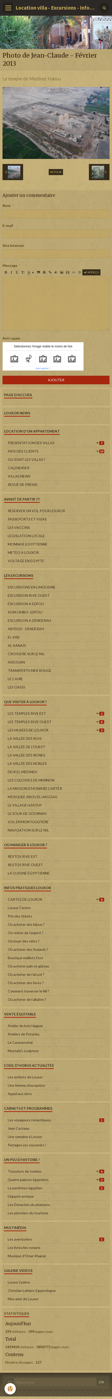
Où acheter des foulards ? (28, 949)
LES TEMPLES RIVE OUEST (56, 722)
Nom (7, 205)
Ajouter (56, 380)
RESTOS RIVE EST (22, 856)
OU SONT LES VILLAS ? (26, 459)
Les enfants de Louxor (25, 1077)
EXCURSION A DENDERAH (29, 620)
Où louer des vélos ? (23, 941)
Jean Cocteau (18, 1128)
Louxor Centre (19, 908)
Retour (56, 172)
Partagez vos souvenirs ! (27, 1145)
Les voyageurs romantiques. (56, 1120)
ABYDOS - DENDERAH (26, 629)
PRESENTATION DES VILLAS (56, 443)
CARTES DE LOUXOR (56, 899)
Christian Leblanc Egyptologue (32, 1290)
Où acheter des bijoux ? (26, 924)
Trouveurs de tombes (56, 1171)
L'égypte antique (21, 1196)
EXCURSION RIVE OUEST (29, 595)
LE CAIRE (15, 679)
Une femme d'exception (26, 1085)
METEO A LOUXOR (23, 552)
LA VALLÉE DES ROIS (25, 738)
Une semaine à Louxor (25, 1136)
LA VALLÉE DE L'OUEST (26, 747)
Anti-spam (11, 338)
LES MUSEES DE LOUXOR (56, 730)
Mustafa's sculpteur (23, 1051)
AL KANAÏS (17, 645)
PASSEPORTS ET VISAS (27, 519)
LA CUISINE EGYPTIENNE (29, 873)
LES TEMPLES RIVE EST (56, 713)
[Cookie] (10, 1388)
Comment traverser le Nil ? (28, 991)
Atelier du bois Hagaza (25, 1026)
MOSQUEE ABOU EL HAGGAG (33, 797)
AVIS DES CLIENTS (56, 451)
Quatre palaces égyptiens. (56, 1179)
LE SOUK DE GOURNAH (27, 813)
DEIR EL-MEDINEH (22, 772)
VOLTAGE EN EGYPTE (26, 561)
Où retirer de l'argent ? (25, 933)
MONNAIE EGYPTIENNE (27, 544)
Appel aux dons (20, 1094)
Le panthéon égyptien (56, 1188)
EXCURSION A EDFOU (26, 604)
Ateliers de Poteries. (24, 1034)
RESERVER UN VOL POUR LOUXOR (36, 511)
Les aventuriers (56, 1239)
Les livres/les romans (24, 1247)
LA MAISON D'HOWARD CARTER (35, 788)
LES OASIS (16, 687)
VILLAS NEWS (19, 476)
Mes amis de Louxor (23, 1299)
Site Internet (13, 245)
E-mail (8, 225)
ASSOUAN (16, 662)
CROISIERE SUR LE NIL (26, 654)
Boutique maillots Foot (25, 958)
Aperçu (91, 272)
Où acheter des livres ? (26, 983)
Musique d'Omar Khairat (27, 1256)
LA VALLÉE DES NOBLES (27, 763)
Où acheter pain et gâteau (28, 966)
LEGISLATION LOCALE (26, 536)
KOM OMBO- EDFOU (25, 612)
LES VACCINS (19, 527)
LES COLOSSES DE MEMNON (31, 780)
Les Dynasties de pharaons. (29, 1204)
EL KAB (14, 637)
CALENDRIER (18, 468)
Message (10, 265)
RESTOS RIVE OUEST (25, 865)
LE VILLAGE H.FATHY (25, 805)
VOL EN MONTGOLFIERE (28, 822)
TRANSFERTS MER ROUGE (29, 670)
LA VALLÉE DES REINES (26, 755)
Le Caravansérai (20, 1042)
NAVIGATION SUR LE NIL (28, 830)
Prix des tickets (20, 916)
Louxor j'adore (19, 1282)
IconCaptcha (42, 368)
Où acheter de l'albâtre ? (27, 999)
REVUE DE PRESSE (23, 484)
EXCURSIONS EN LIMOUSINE (31, 587)
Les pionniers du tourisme (28, 1213)
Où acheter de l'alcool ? (26, 974)
